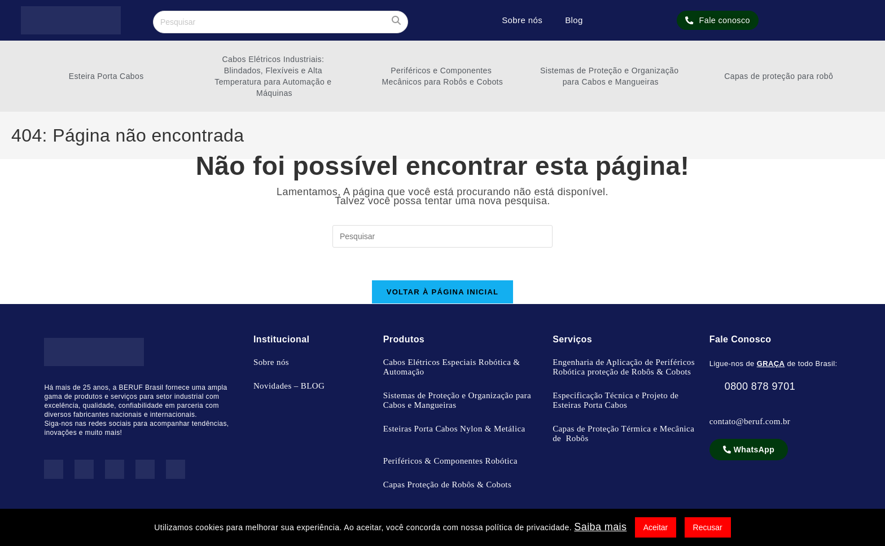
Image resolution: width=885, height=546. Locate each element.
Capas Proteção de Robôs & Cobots (447, 486)
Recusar (707, 527)
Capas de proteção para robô (778, 76)
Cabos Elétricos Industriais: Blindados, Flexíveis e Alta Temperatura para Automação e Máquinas (274, 76)
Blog (574, 20)
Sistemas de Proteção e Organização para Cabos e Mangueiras (610, 76)
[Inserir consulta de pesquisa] (280, 22)
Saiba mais (600, 526)
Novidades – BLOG (289, 387)
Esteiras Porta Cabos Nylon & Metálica (454, 430)
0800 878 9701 (752, 388)
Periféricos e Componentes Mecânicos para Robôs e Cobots (442, 76)
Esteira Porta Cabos (106, 76)
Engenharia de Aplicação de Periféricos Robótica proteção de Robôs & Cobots (624, 368)
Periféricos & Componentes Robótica (450, 462)
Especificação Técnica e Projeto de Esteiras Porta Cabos (615, 402)
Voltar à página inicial (443, 293)
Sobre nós (522, 20)
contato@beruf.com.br (749, 423)
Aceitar (655, 527)
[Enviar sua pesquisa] (396, 20)
